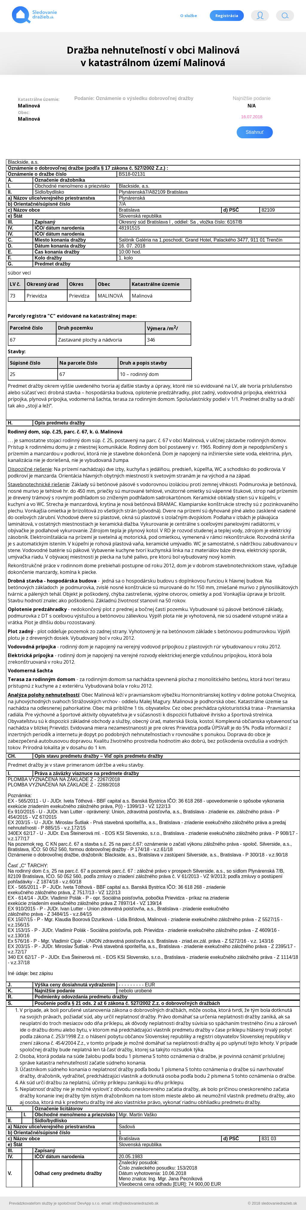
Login (260, 17)
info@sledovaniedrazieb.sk (135, 1202)
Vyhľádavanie (285, 17)
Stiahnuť (255, 131)
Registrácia (226, 15)
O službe (187, 15)
